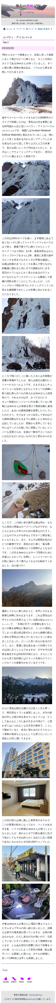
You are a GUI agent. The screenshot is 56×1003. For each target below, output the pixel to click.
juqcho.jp (31, 999)
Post (5, 970)
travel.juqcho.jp (35, 995)
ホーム (7, 29)
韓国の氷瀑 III (44, 29)
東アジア (30, 29)
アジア (19, 29)
